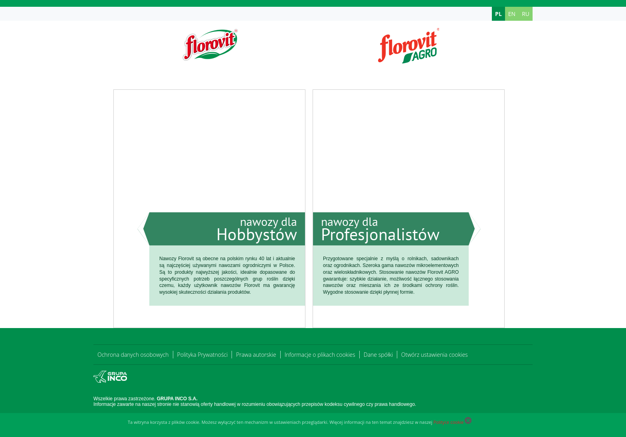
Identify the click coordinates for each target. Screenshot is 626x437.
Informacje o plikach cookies (320, 354)
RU (525, 14)
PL (498, 14)
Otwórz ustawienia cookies (434, 354)
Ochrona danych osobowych (133, 354)
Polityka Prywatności (202, 354)
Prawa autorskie (256, 354)
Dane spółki (378, 354)
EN (511, 14)
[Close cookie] (468, 422)
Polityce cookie (449, 422)
